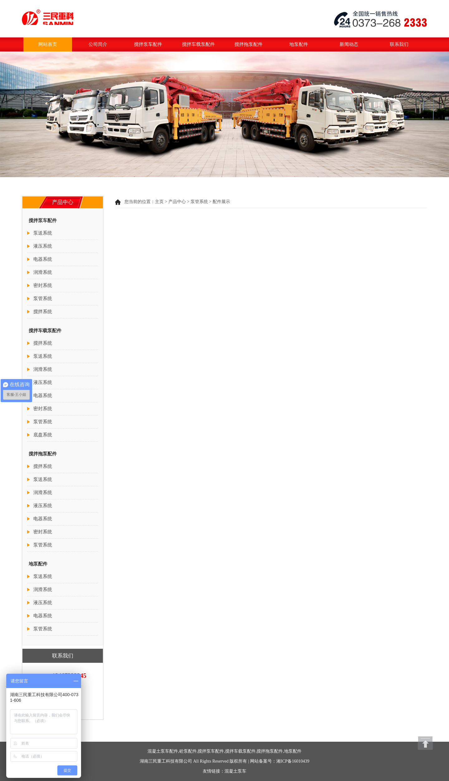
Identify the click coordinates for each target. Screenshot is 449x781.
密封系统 (42, 285)
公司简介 (98, 44)
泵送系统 (42, 232)
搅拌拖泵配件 (248, 44)
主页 (159, 201)
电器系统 (42, 259)
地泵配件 (298, 44)
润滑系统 (42, 272)
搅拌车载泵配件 (198, 44)
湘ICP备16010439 (292, 761)
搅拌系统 (42, 311)
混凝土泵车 (235, 771)
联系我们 (399, 44)
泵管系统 (199, 201)
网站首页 (47, 44)
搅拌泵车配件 (148, 44)
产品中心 (177, 201)
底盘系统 (42, 434)
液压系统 (42, 246)
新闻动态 (349, 44)
